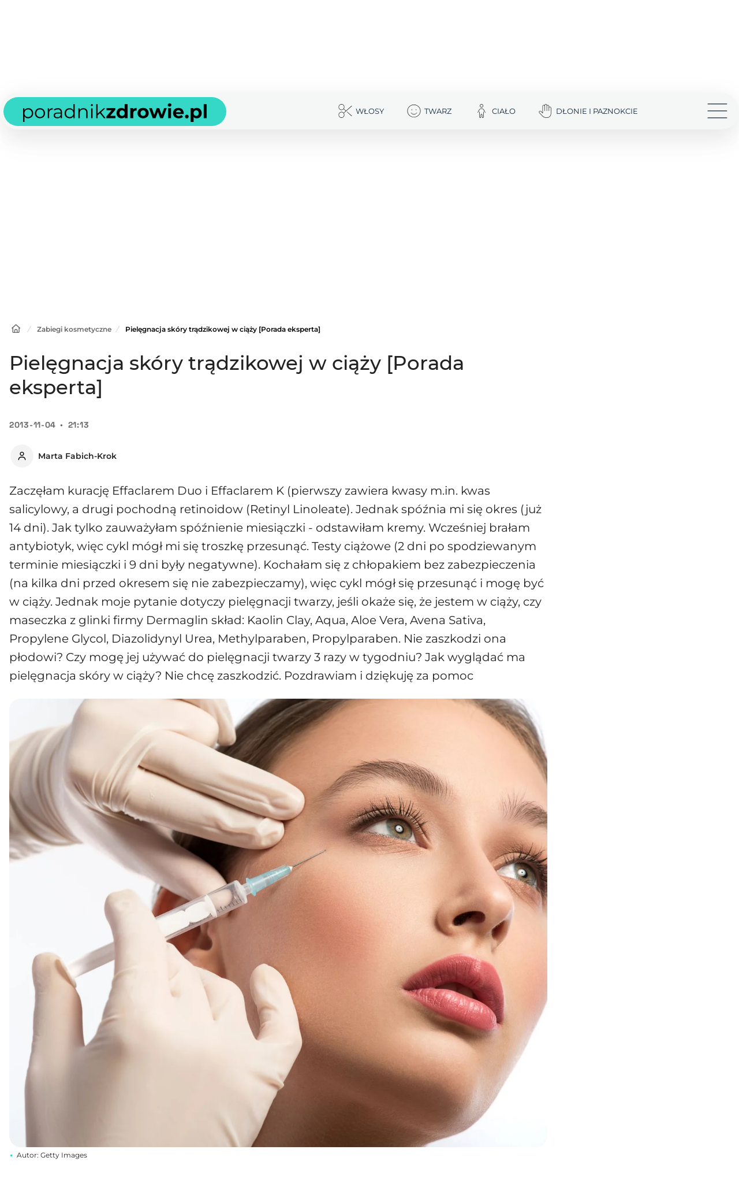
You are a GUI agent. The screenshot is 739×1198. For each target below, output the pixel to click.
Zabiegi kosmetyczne (74, 329)
